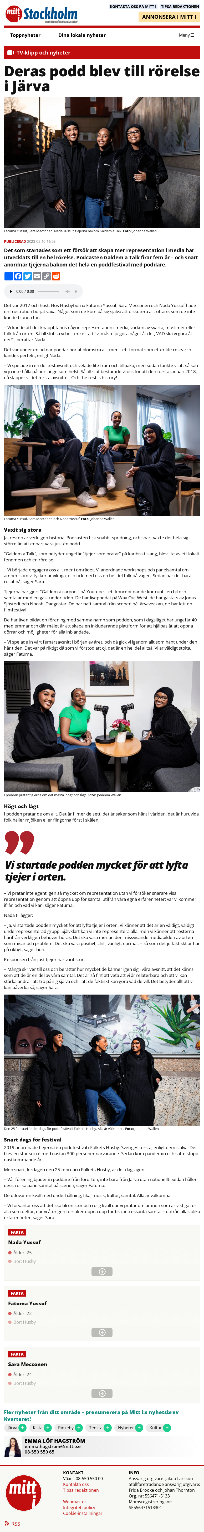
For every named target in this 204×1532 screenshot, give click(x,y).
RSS (12, 1524)
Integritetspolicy (79, 1507)
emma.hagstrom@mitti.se (53, 1446)
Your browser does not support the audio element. (43, 291)
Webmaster (74, 1502)
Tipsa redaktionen (81, 1490)
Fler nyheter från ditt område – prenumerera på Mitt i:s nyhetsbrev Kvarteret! (91, 1415)
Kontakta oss (76, 1484)
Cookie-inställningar (83, 1513)
